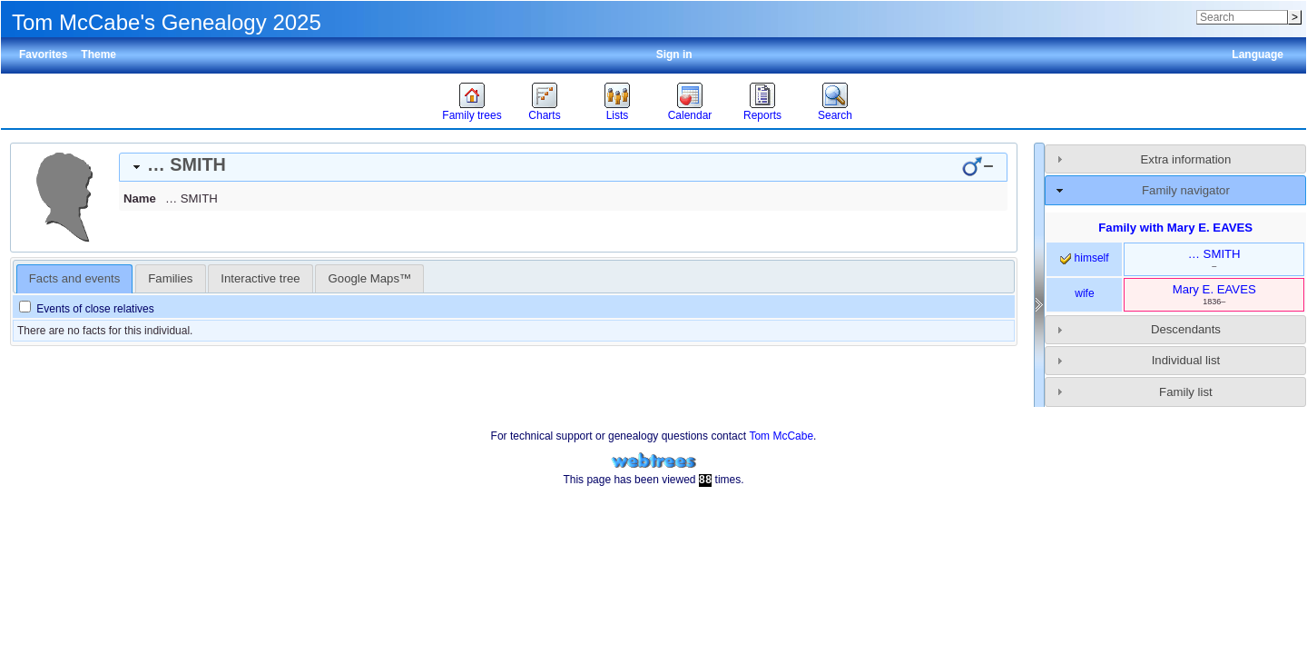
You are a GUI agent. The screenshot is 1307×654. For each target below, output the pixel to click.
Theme (98, 54)
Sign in (674, 54)
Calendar (690, 115)
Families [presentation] (170, 278)
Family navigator (1186, 190)
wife (1084, 293)
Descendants (1186, 329)
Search (835, 115)
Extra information (1186, 159)
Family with (1175, 227)
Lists (617, 115)
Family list (1186, 392)
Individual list (1186, 360)
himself (1084, 258)
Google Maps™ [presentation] (370, 278)
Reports (762, 115)
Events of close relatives (86, 308)
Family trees (471, 115)
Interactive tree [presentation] (260, 278)
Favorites (43, 54)
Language (1257, 54)
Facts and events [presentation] (74, 278)
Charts (544, 115)
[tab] (563, 167)
